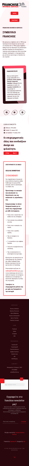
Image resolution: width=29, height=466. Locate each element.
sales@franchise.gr (13, 271)
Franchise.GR (14, 344)
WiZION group (15, 358)
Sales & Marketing (14, 313)
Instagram (14, 333)
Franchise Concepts (14, 320)
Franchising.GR (14, 347)
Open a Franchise (14, 318)
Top (14, 457)
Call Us (14, 13)
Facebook (14, 329)
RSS (14, 336)
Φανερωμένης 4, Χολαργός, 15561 (14, 367)
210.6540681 (14, 369)
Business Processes (14, 311)
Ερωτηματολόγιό (20, 53)
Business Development (14, 315)
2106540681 (12, 175)
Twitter (14, 331)
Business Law (15, 354)
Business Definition (14, 308)
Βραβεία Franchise (14, 351)
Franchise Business (14, 349)
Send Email (14, 20)
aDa (14, 356)
